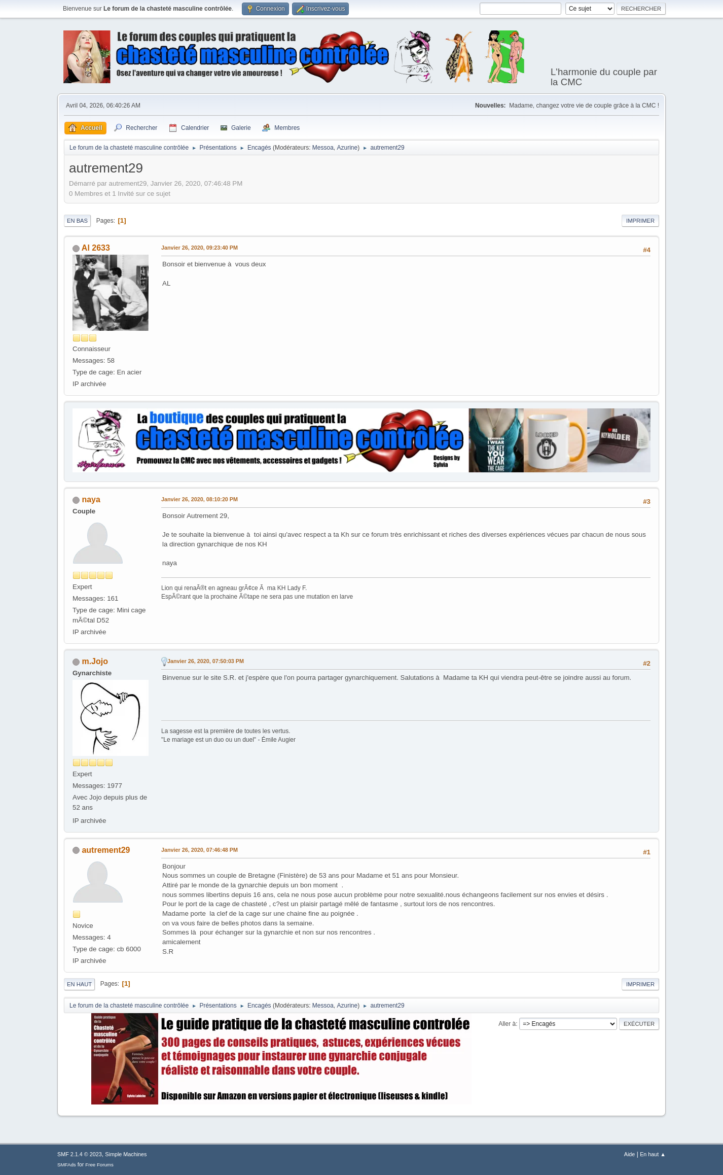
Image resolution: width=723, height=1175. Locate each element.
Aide (629, 1154)
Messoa (323, 147)
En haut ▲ (653, 1154)
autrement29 (106, 850)
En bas (77, 221)
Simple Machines (126, 1154)
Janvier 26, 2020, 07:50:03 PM (205, 661)
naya (91, 499)
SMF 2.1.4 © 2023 (79, 1154)
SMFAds (66, 1164)
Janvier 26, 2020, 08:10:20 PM (199, 499)
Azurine (347, 147)
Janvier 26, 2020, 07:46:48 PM (199, 850)
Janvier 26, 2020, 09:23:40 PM (199, 248)
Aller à (507, 1023)
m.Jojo (95, 661)
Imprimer (640, 221)
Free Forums (99, 1164)
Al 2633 (96, 248)
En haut (79, 984)
